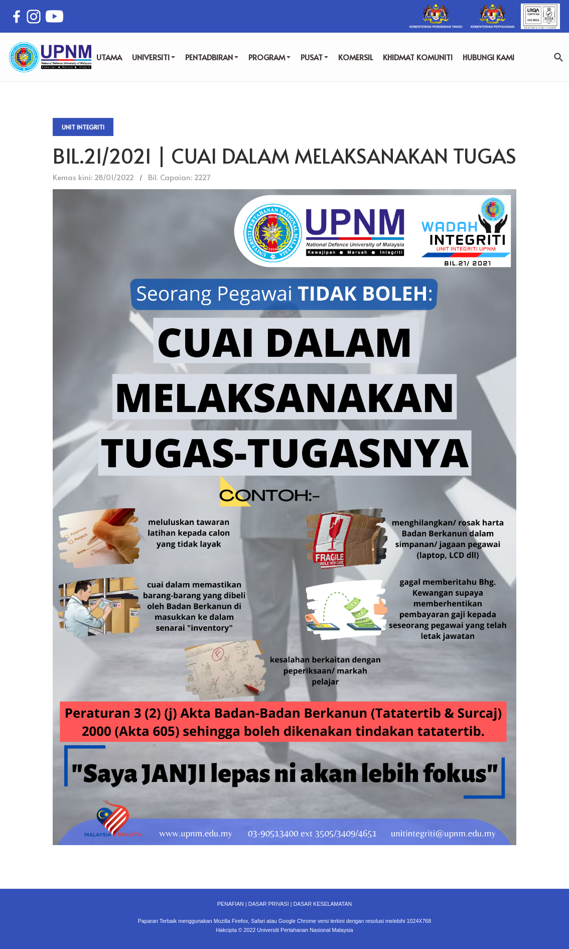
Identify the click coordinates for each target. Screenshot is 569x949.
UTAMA (109, 57)
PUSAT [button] (314, 57)
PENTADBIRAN (211, 57)
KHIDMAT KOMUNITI (418, 57)
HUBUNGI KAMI (488, 57)
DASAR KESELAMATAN (322, 904)
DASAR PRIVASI (268, 904)
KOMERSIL (355, 57)
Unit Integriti (83, 127)
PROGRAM (269, 57)
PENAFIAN (230, 904)
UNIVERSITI (153, 57)
